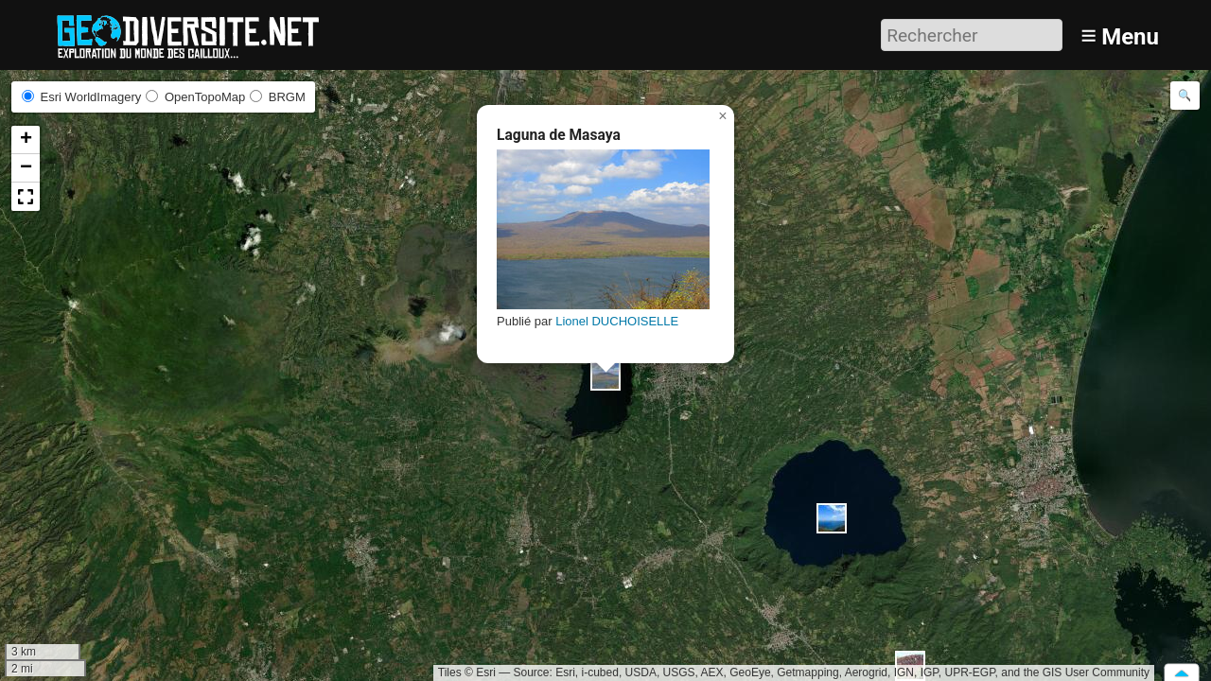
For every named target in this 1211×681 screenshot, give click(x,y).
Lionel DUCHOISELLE (616, 321)
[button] (605, 375)
